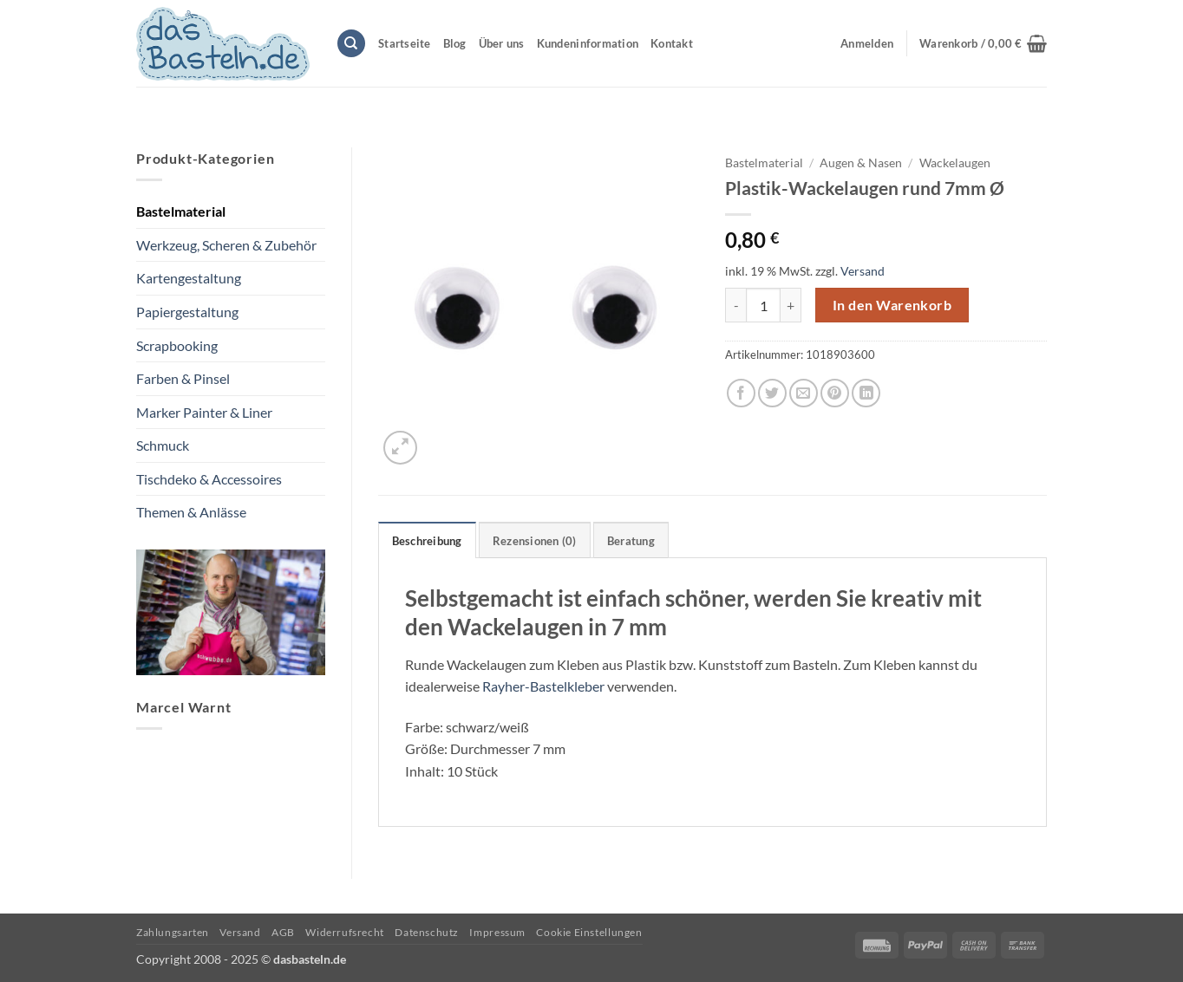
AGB (283, 932)
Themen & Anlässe (191, 512)
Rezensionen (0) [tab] (535, 541)
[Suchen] (351, 43)
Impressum (497, 932)
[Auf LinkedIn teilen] (866, 393)
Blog (455, 43)
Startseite (404, 43)
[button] (983, 43)
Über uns (502, 43)
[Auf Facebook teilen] (741, 393)
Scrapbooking (177, 345)
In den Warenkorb (892, 305)
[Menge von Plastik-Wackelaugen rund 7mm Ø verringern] (735, 305)
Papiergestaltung (187, 311)
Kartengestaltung (188, 278)
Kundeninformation (587, 43)
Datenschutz (427, 932)
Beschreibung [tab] (427, 541)
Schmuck (162, 445)
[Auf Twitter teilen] (772, 393)
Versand (862, 270)
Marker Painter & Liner (204, 412)
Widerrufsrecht (344, 932)
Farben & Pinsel (183, 378)
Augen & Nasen (861, 163)
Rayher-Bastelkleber (543, 686)
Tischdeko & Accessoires (209, 479)
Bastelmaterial (180, 211)
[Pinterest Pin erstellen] (834, 393)
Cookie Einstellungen (589, 932)
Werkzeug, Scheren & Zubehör (226, 245)
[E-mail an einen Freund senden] (803, 393)
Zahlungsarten (172, 932)
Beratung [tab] (631, 541)
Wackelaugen (954, 163)
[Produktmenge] (763, 305)
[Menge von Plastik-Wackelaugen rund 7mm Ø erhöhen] (791, 305)
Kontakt (671, 43)
